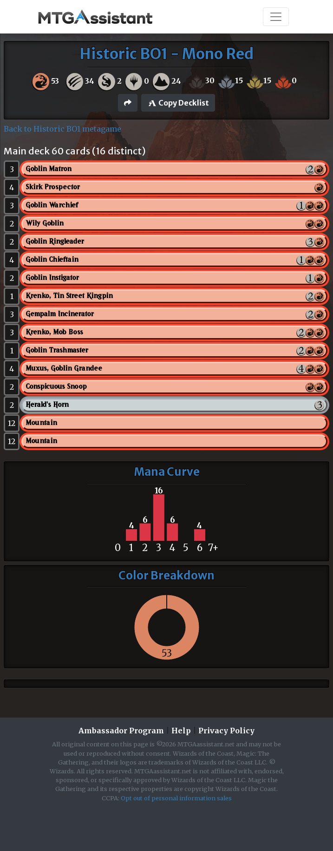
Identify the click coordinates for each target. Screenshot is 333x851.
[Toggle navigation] (276, 16)
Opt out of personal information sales (176, 798)
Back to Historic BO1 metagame (62, 128)
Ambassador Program (121, 730)
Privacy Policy (226, 730)
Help (181, 730)
